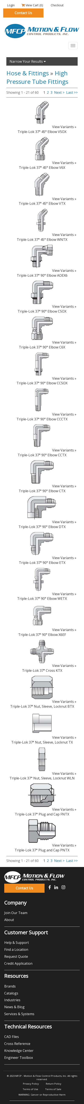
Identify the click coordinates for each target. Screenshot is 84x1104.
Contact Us (23, 13)
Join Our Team (15, 912)
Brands (10, 986)
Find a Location (16, 949)
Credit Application (18, 963)
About (9, 919)
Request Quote (16, 956)
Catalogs (11, 993)
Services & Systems (19, 1014)
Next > (59, 92)
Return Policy (53, 1083)
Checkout (57, 5)
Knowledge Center (19, 1050)
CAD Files (11, 1036)
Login (10, 5)
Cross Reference (17, 1043)
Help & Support (16, 942)
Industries (12, 1000)
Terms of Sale (53, 1089)
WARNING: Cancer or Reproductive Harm (42, 1094)
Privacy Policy (31, 1083)
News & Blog (14, 1007)
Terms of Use (30, 1089)
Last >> (72, 92)
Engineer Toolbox (18, 1057)
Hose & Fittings (27, 73)
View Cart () (32, 5)
